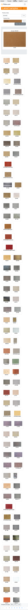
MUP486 (7, 354)
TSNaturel (6, 364)
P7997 (7, 426)
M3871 (6, 333)
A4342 (6, 74)
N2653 (7, 312)
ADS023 (17, 488)
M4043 (6, 105)
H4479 (15, 302)
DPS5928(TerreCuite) (8, 239)
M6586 (16, 291)
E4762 (7, 457)
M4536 (16, 271)
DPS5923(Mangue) (7, 229)
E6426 (6, 447)
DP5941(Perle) (6, 94)
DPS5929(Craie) (7, 416)
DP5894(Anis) (15, 364)
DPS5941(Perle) (17, 84)
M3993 (6, 561)
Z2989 (16, 592)
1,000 (19, 604)
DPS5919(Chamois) (8, 177)
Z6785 (17, 312)
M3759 (6, 395)
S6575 (6, 603)
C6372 (16, 115)
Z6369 (16, 582)
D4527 (6, 208)
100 (12, 604)
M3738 (7, 146)
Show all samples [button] (20, 24)
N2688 (7, 219)
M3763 (16, 405)
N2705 (7, 136)
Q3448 (6, 582)
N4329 (15, 156)
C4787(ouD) (16, 125)
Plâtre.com (5, 4)
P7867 (6, 540)
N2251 (7, 478)
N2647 (7, 260)
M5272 (7, 198)
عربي (25, 1)
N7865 (15, 540)
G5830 (15, 333)
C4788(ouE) (18, 468)
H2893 (6, 125)
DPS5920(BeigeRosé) (18, 94)
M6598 (6, 115)
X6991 (6, 551)
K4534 (6, 385)
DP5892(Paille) (17, 416)
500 (15, 604)
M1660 (16, 571)
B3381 (15, 63)
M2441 (15, 374)
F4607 (15, 208)
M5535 (7, 343)
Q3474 (15, 478)
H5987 (6, 291)
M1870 (6, 374)
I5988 (6, 437)
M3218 (15, 74)
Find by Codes (5, 12)
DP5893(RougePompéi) (8, 509)
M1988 (16, 385)
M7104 (16, 219)
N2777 (15, 343)
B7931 (17, 447)
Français (9, 1)
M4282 (16, 281)
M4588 (6, 302)
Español (21, 1)
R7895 (7, 271)
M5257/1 (17, 499)
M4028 (15, 437)
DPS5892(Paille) (7, 520)
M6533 (6, 405)
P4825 (18, 457)
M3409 (6, 156)
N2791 (7, 84)
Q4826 (7, 499)
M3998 (17, 260)
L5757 (15, 395)
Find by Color (6, 18)
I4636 (16, 105)
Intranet (2, 1)
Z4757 (15, 530)
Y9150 (7, 188)
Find (24, 15)
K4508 (16, 146)
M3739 (16, 561)
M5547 (16, 551)
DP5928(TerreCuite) (8, 167)
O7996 (18, 426)
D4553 (14, 322)
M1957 (16, 603)
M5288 (17, 136)
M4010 (6, 592)
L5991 (7, 281)
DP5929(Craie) (16, 354)
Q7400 (16, 198)
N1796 (6, 571)
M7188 (6, 530)
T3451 (6, 322)
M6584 (6, 63)
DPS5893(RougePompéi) (9, 250)
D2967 (18, 188)
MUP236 (17, 520)
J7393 (7, 488)
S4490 (7, 468)
